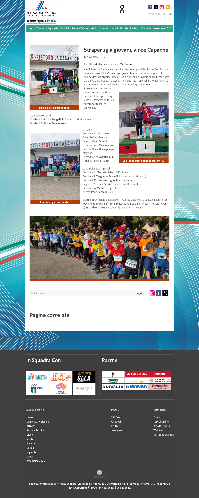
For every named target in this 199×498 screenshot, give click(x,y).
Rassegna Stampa (163, 434)
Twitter (115, 426)
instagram (162, 7)
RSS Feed (116, 417)
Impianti (134, 28)
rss (168, 7)
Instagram (117, 430)
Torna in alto (99, 476)
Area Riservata (161, 426)
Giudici (94, 28)
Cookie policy (124, 487)
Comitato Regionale (47, 28)
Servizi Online (161, 421)
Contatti (146, 28)
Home (29, 417)
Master (104, 28)
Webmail (158, 430)
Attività (65, 28)
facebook (150, 7)
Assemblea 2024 (162, 28)
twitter (156, 7)
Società (114, 28)
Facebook (116, 421)
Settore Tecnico (80, 28)
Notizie (124, 28)
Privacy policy (106, 487)
